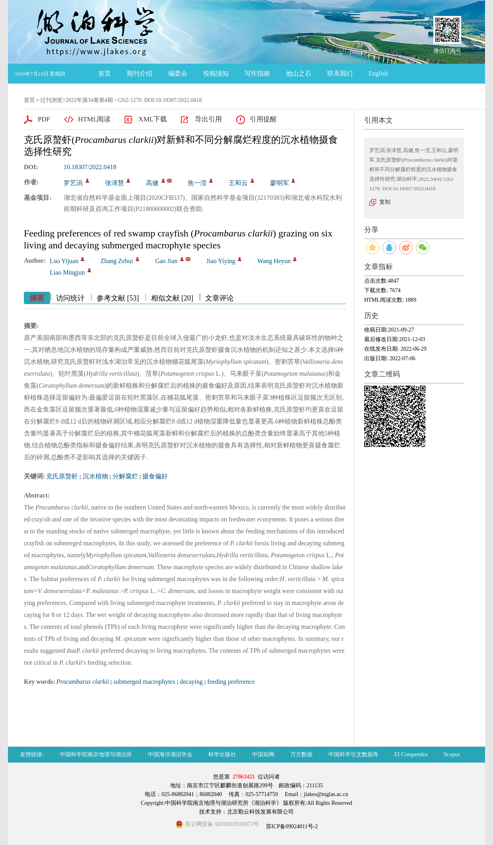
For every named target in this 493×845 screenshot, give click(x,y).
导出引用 (208, 119)
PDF (44, 119)
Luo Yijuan (64, 261)
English (378, 73)
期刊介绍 (139, 73)
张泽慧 (114, 183)
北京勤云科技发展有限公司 (260, 812)
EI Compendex (411, 754)
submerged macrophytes (144, 681)
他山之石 (298, 73)
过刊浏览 (51, 100)
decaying (191, 681)
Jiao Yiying (220, 261)
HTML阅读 (94, 119)
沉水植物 (95, 476)
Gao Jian (166, 261)
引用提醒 (263, 119)
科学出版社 (222, 754)
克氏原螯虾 (62, 476)
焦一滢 (197, 183)
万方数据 (301, 754)
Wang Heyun (274, 261)
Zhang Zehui (116, 261)
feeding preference (230, 681)
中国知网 (263, 754)
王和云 (238, 183)
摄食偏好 (155, 476)
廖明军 (279, 183)
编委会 (177, 73)
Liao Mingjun (67, 272)
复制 (384, 202)
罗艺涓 (73, 183)
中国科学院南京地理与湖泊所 (96, 754)
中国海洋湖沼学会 (170, 754)
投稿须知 (216, 73)
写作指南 (257, 73)
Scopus (452, 754)
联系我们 (340, 73)
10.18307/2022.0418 (90, 167)
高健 (152, 183)
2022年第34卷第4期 (89, 100)
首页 (104, 73)
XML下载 (152, 119)
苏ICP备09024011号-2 (291, 826)
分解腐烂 (125, 476)
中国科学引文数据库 (353, 754)
